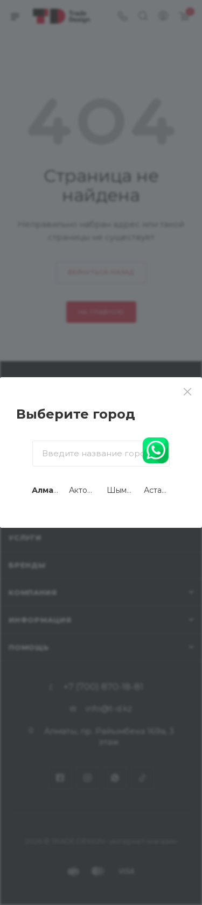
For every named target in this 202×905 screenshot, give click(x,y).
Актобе (83, 490)
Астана (157, 490)
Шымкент (125, 490)
